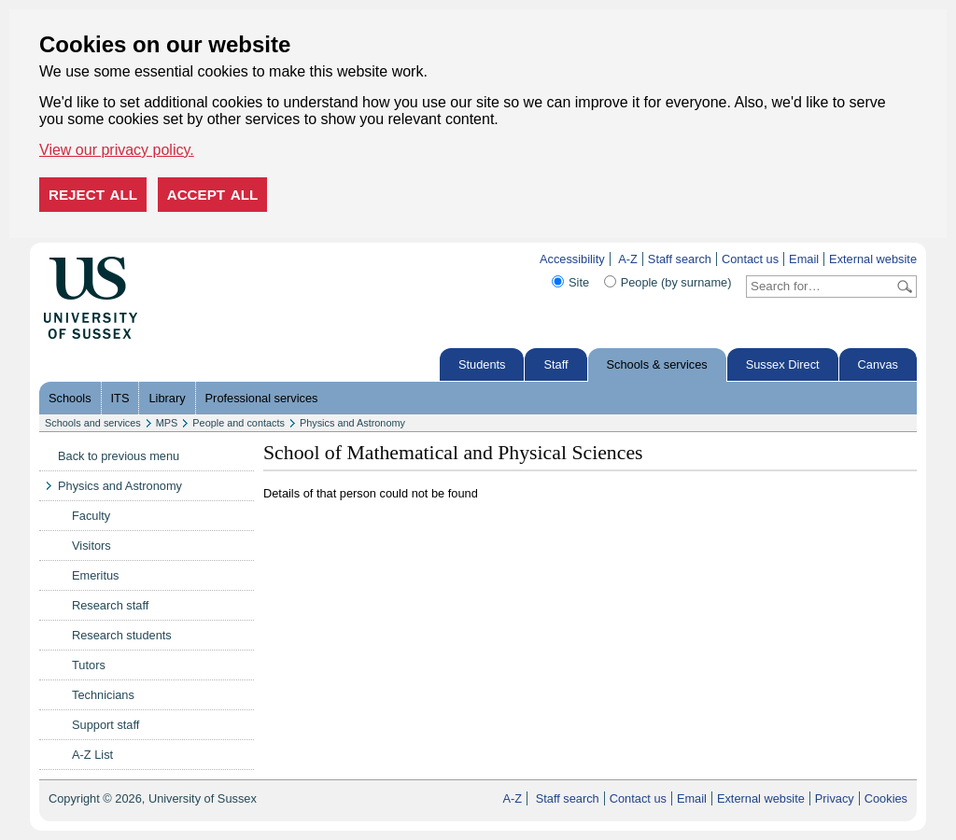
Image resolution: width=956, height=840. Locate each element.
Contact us (750, 259)
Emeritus (96, 575)
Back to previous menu (118, 456)
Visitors (91, 546)
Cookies (886, 798)
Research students (122, 635)
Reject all (93, 195)
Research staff (110, 605)
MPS (167, 422)
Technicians (103, 695)
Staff (555, 364)
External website (873, 259)
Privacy (834, 798)
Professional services (261, 398)
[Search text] (820, 286)
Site (579, 282)
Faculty (91, 516)
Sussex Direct (783, 364)
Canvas (878, 364)
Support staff (105, 725)
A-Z (628, 259)
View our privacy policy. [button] (116, 150)
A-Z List (92, 755)
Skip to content (177, 259)
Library (166, 398)
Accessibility (572, 259)
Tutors (88, 665)
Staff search (679, 259)
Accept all (213, 195)
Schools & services (657, 364)
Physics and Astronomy (352, 422)
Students (482, 364)
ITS (120, 398)
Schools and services (93, 422)
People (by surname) (676, 282)
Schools (70, 398)
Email (804, 259)
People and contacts (238, 422)
